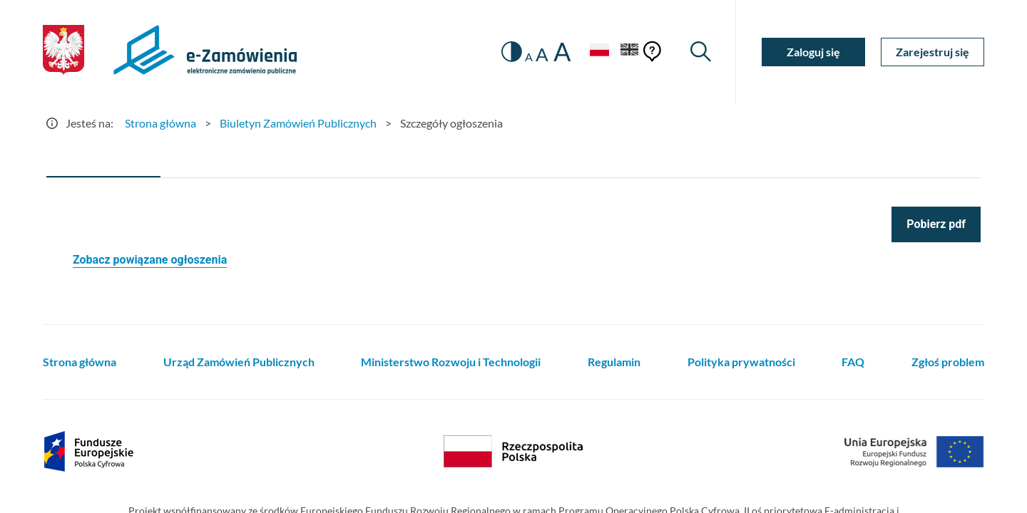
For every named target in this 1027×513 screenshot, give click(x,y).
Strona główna (79, 361)
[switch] (511, 51)
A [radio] (529, 57)
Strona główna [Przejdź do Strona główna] (160, 123)
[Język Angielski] (629, 51)
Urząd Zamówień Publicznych (239, 361)
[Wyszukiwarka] (700, 51)
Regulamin (614, 361)
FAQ (853, 361)
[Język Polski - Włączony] (599, 51)
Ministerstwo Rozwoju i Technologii (451, 361)
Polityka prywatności (741, 361)
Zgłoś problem (947, 361)
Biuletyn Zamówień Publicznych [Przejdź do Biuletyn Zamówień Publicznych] (298, 123)
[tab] (103, 160)
